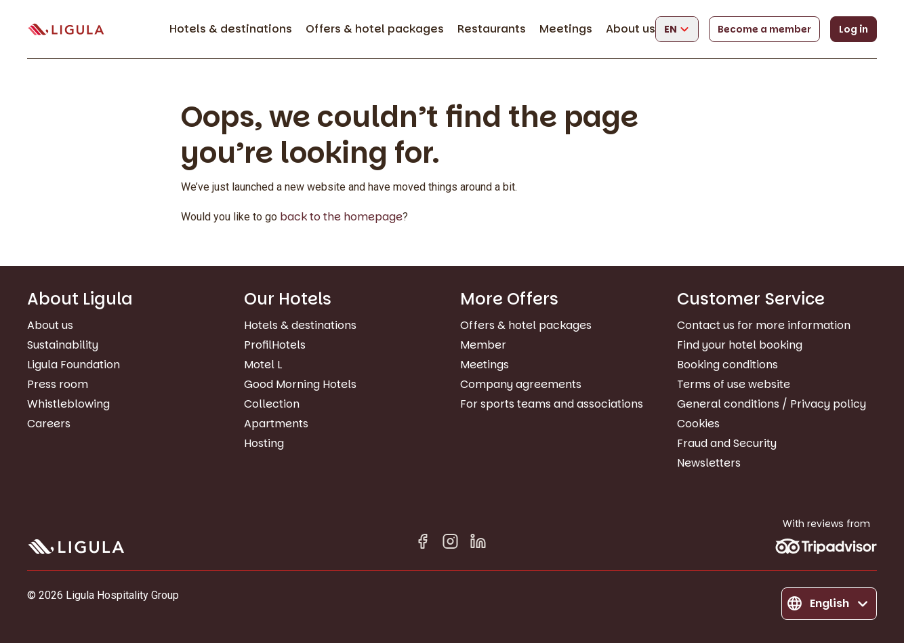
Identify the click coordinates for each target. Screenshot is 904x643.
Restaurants (491, 29)
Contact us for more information (763, 325)
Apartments (276, 423)
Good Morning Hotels (300, 384)
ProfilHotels (275, 345)
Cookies (698, 423)
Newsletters (709, 463)
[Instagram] (450, 543)
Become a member (764, 29)
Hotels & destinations (230, 29)
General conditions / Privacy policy (771, 404)
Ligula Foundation (73, 364)
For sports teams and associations (551, 404)
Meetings (565, 29)
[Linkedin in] (478, 543)
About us (630, 29)
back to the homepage (341, 217)
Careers (48, 423)
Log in (853, 29)
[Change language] (677, 29)
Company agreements (520, 384)
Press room (57, 384)
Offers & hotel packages (375, 29)
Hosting (264, 443)
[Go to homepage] (65, 29)
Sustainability (62, 345)
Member (483, 345)
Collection (272, 404)
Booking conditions (727, 364)
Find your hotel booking (739, 345)
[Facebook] (422, 543)
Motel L (263, 364)
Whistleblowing (68, 404)
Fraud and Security (727, 443)
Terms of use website (733, 384)
